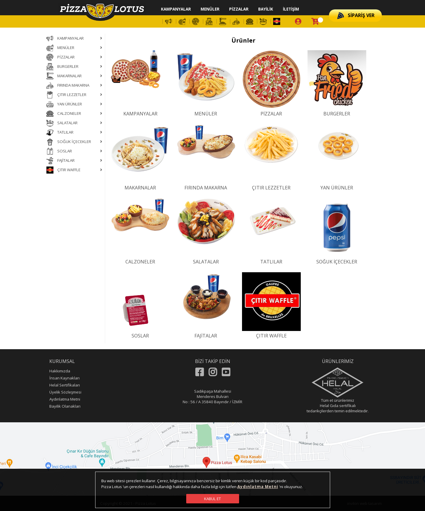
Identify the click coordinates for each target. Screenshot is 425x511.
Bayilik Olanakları (64, 406)
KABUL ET (212, 498)
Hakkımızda (59, 371)
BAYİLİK (265, 9)
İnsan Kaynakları (64, 378)
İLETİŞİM (291, 9)
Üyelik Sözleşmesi (65, 392)
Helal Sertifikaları (64, 385)
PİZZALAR (238, 9)
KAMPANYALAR (176, 9)
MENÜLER (210, 9)
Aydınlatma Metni (64, 399)
